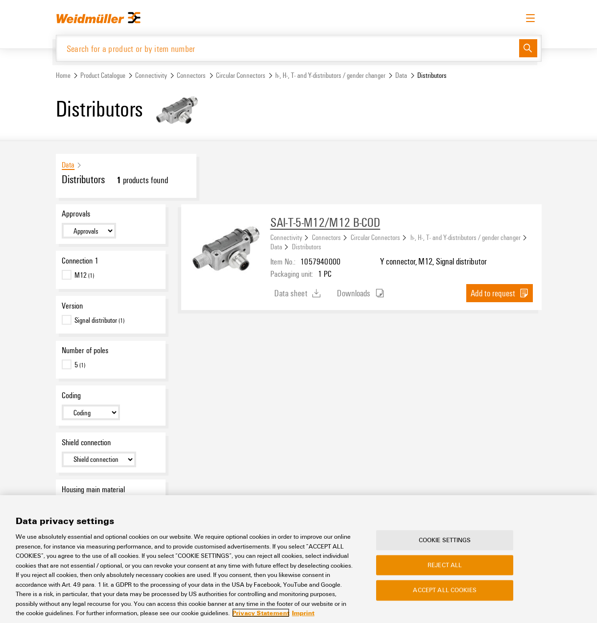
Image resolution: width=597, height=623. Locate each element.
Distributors (306, 247)
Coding (71, 395)
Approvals (76, 213)
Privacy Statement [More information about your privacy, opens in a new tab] (260, 612)
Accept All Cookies (444, 590)
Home (63, 75)
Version (72, 305)
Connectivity (151, 75)
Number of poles (85, 350)
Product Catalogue (102, 75)
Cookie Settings (445, 540)
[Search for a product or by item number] (287, 48)
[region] (298, 559)
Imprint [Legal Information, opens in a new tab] (303, 612)
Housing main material (93, 489)
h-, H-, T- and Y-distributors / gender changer (330, 75)
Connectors (191, 75)
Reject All (445, 565)
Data (401, 75)
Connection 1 (80, 260)
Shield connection (86, 442)
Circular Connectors (240, 75)
